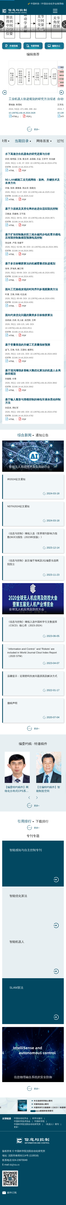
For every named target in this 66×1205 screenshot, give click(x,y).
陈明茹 (13, 159)
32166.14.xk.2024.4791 (22, 167)
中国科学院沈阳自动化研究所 (27, 1124)
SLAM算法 (16, 987)
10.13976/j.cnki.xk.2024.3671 (41, 218)
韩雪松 (19, 104)
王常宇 (45, 159)
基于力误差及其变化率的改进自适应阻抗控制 (31, 208)
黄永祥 (25, 159)
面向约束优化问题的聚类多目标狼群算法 (29, 315)
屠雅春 (18, 188)
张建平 (20, 243)
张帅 (12, 188)
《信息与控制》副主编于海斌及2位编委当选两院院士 (33, 568)
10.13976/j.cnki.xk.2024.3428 (22, 113)
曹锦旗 (12, 104)
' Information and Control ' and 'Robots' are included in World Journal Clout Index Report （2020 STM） (33, 657)
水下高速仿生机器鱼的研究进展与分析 (27, 154)
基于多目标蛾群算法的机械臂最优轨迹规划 (30, 263)
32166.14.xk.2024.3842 (22, 386)
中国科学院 (39, 1121)
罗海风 (13, 268)
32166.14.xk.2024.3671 (22, 221)
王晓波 (8, 214)
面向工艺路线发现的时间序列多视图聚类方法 (31, 289)
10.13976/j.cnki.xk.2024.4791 (43, 163)
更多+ (36, 129)
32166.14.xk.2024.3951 (22, 250)
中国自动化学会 (21, 1118)
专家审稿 (32, 46)
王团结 (23, 350)
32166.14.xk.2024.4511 (22, 332)
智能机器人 (17, 941)
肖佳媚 (52, 159)
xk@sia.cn (15, 1164)
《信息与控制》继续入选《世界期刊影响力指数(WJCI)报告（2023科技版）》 (33, 541)
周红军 (15, 408)
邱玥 (7, 159)
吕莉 (14, 320)
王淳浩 (60, 104)
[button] (37, 797)
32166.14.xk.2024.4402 (22, 357)
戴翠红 (31, 350)
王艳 (12, 294)
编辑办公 (54, 46)
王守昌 (22, 214)
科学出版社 (37, 1118)
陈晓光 (33, 188)
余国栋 (33, 159)
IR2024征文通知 (33, 487)
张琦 (7, 268)
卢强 (14, 243)
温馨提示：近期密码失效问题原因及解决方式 (33, 684)
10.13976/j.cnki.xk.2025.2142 (41, 192)
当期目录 (22, 141)
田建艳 (15, 214)
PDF (28, 116)
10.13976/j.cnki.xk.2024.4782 (43, 412)
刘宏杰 (8, 408)
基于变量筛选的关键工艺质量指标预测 (27, 344)
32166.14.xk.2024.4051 (22, 276)
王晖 (34, 320)
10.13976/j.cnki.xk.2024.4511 (18, 328)
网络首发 (42, 141)
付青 (14, 379)
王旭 (19, 159)
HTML (14, 116)
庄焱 (39, 159)
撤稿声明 (33, 711)
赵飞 (7, 350)
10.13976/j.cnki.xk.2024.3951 (44, 247)
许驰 (7, 188)
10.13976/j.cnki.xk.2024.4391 (41, 298)
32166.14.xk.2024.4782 (22, 415)
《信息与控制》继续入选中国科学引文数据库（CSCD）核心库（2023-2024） (33, 629)
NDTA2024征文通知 (33, 514)
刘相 (17, 294)
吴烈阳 (27, 320)
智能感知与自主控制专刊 (26, 850)
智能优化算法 (18, 895)
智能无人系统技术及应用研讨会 (29, 466)
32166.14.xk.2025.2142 (22, 196)
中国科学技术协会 (22, 1121)
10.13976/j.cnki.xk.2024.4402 (43, 354)
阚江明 (20, 268)
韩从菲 (25, 188)
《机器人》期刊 (52, 1124)
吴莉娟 (8, 320)
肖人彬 (20, 320)
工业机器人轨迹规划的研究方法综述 (22, 29)
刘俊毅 (8, 379)
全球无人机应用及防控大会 (26, 609)
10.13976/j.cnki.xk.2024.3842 (43, 383)
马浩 (17, 350)
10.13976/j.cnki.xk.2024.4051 (41, 272)
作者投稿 (11, 46)
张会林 (8, 243)
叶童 (7, 294)
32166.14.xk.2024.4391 (22, 302)
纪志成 (23, 294)
